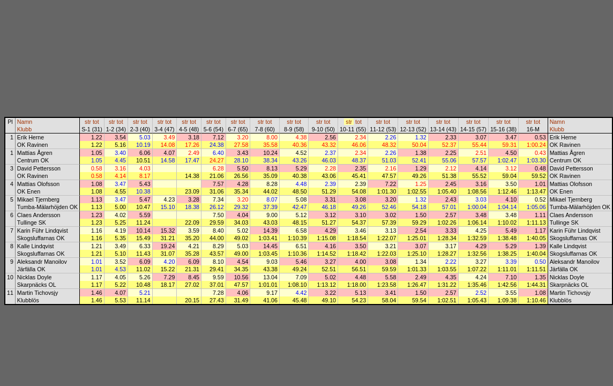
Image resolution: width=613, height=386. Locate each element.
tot (96, 121)
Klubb (24, 129)
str (88, 121)
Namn (24, 121)
